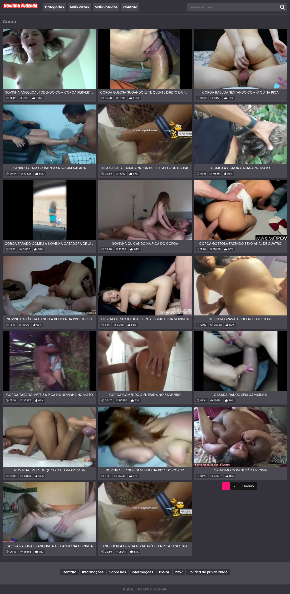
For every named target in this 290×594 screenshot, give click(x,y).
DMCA (164, 572)
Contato (130, 7)
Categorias (54, 7)
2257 (179, 572)
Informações (92, 572)
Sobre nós (117, 572)
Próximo (248, 486)
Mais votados (106, 7)
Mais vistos (79, 7)
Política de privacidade (207, 572)
